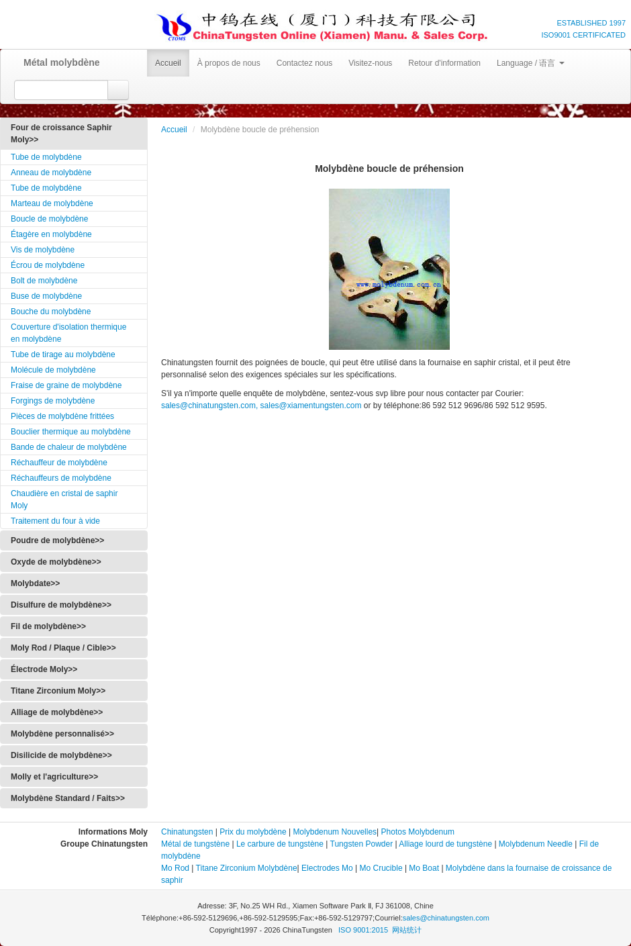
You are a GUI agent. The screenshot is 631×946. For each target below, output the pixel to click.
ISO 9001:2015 (364, 930)
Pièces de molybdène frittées (62, 416)
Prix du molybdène (253, 832)
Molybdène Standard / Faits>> (68, 798)
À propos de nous (228, 63)
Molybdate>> (35, 583)
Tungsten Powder (361, 844)
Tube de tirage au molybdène (63, 354)
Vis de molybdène (43, 249)
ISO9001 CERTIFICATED (583, 35)
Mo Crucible (381, 868)
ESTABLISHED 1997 (591, 23)
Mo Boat (424, 868)
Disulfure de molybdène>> (61, 605)
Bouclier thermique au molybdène (71, 431)
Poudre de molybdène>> (57, 540)
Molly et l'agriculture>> (54, 777)
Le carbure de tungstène (280, 844)
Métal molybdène (57, 62)
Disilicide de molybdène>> (61, 755)
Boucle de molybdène (49, 219)
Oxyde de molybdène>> (56, 562)
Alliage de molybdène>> (57, 712)
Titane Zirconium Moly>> (58, 691)
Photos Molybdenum (417, 832)
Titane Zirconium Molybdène (246, 868)
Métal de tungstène (195, 844)
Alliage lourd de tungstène (445, 844)
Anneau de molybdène (51, 172)
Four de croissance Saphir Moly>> (61, 133)
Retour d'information (444, 63)
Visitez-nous (370, 63)
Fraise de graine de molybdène (66, 385)
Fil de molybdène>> (48, 626)
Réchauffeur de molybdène (59, 462)
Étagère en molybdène (51, 234)
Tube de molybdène (46, 157)
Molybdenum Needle (535, 844)
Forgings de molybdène (53, 401)
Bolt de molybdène (44, 280)
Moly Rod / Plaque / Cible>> (63, 648)
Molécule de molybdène (53, 370)
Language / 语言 (531, 63)
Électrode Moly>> (44, 669)
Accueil (168, 63)
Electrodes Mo (327, 868)
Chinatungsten (187, 832)
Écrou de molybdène (48, 265)
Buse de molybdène (46, 296)
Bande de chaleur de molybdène (69, 447)
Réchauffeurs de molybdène (61, 478)
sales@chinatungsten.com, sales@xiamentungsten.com (261, 405)
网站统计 (407, 930)
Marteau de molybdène (52, 203)
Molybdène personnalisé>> (62, 734)
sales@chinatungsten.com (446, 918)
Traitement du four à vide (55, 521)
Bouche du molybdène (51, 311)
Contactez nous (304, 63)
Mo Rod (175, 868)
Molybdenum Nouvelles (335, 832)
